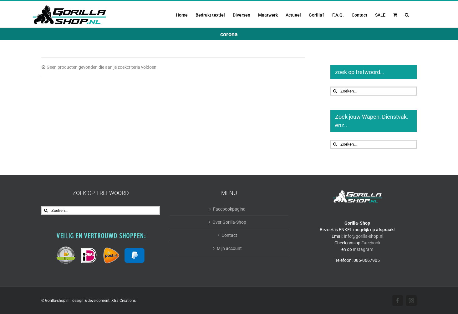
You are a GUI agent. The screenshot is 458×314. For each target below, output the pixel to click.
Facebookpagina (229, 209)
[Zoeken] (334, 91)
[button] (407, 14)
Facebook (370, 242)
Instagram (363, 249)
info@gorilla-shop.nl (363, 236)
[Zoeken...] (373, 91)
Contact (229, 235)
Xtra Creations (123, 300)
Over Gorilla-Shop (229, 222)
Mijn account (229, 248)
